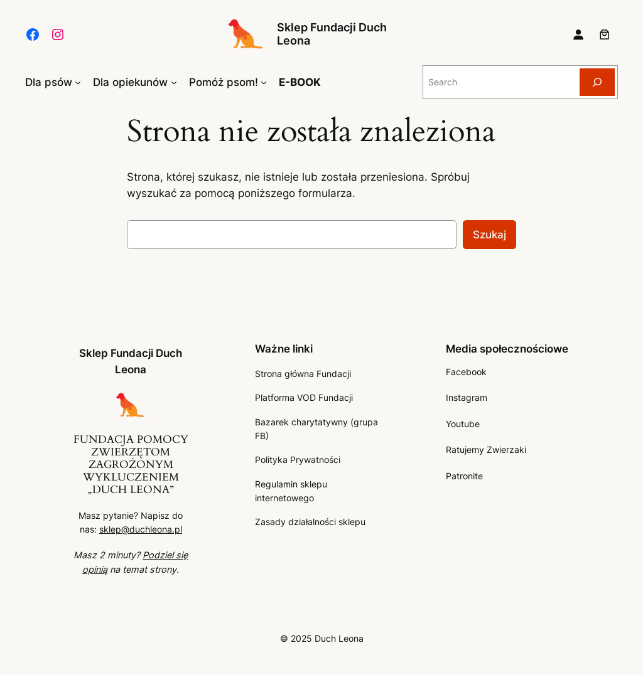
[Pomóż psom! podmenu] (264, 82)
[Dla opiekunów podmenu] (174, 82)
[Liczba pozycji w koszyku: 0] (605, 34)
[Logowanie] (578, 34)
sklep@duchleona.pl (140, 529)
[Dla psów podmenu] (78, 82)
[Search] (597, 81)
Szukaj (489, 234)
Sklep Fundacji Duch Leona (332, 33)
